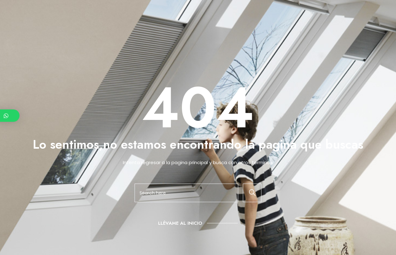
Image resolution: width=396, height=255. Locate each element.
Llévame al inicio (180, 223)
